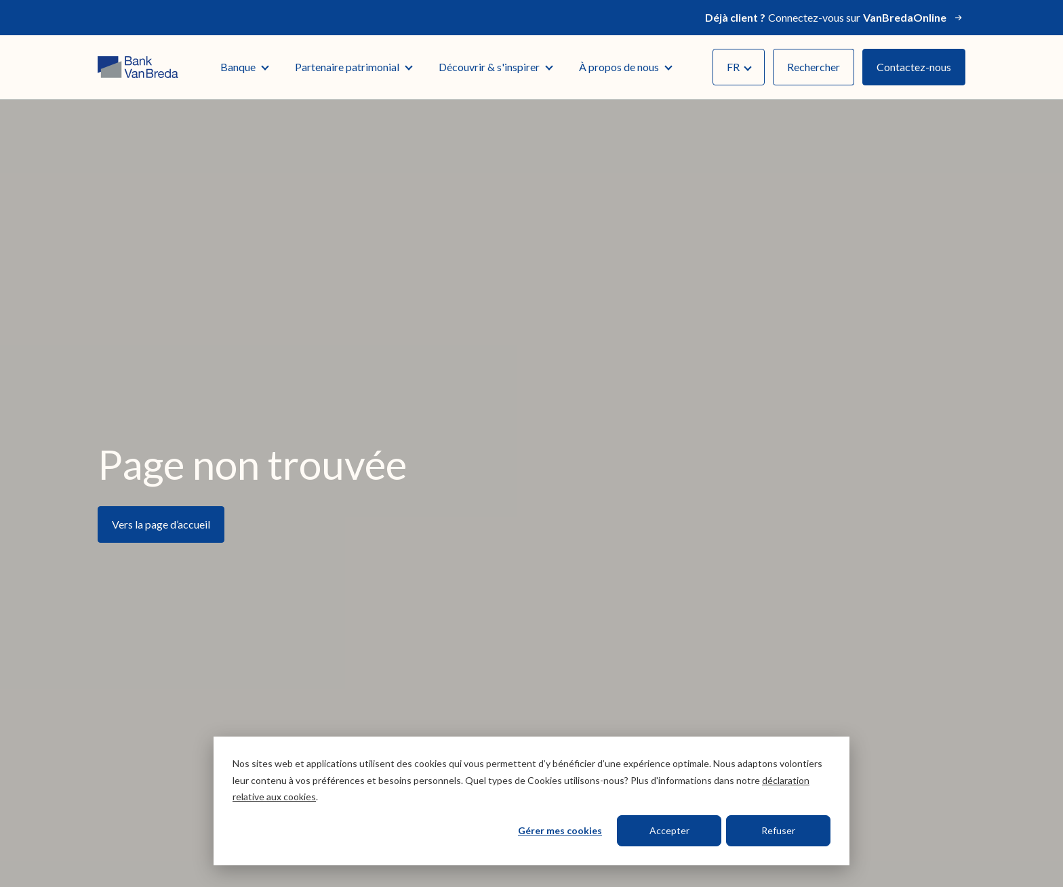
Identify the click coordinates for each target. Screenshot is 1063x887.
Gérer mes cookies (560, 830)
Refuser (778, 830)
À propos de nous (625, 66)
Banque (244, 66)
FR (739, 66)
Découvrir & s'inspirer (495, 66)
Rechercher (813, 66)
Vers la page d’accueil (161, 524)
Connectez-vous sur (835, 17)
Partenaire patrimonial (353, 66)
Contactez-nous (914, 66)
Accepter (669, 830)
